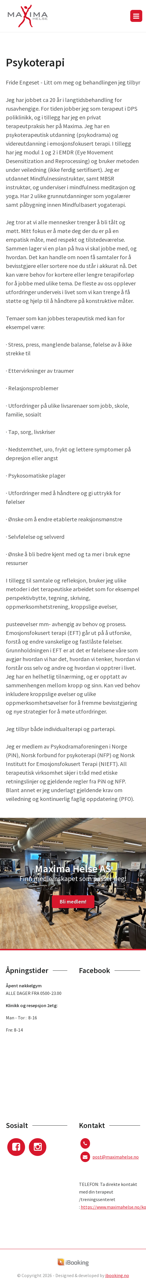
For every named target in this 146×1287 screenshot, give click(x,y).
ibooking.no (117, 1275)
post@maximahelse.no (115, 1157)
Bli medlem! (73, 901)
